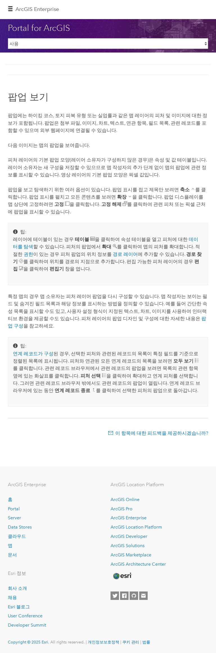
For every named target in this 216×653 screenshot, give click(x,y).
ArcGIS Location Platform (136, 527)
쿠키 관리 (130, 642)
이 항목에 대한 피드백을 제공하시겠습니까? (161, 433)
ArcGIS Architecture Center (138, 564)
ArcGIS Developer (129, 536)
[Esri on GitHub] (134, 595)
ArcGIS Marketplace (131, 555)
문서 (12, 555)
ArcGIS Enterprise (37, 9)
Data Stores (20, 527)
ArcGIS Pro (121, 508)
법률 (146, 642)
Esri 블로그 (19, 606)
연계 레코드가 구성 (33, 353)
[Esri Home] (122, 576)
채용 (12, 597)
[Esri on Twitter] (115, 595)
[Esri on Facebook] (124, 595)
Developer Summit (27, 625)
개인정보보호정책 (103, 642)
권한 (28, 254)
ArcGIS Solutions (128, 545)
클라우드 (17, 536)
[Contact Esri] (143, 595)
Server (14, 517)
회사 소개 (17, 588)
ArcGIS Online (125, 499)
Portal (14, 508)
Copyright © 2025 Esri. (28, 642)
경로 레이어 (125, 254)
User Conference (25, 615)
